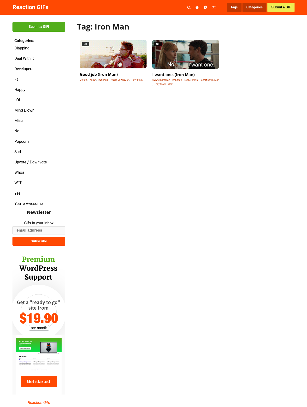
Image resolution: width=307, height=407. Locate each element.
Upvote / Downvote (30, 162)
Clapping (22, 48)
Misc (18, 120)
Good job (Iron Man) (99, 74)
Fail (17, 79)
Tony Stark (136, 79)
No (16, 131)
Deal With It (24, 58)
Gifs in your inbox (39, 223)
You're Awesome (28, 203)
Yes (17, 193)
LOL (17, 100)
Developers (23, 68)
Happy (19, 89)
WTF (18, 182)
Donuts (84, 79)
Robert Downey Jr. (119, 79)
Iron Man (103, 79)
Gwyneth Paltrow (161, 80)
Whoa (19, 172)
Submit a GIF (281, 7)
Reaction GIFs (30, 7)
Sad (17, 152)
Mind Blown (24, 110)
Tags (234, 7)
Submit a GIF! (39, 27)
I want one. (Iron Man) (173, 74)
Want (170, 84)
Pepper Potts (191, 80)
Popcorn (21, 141)
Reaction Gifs (39, 402)
